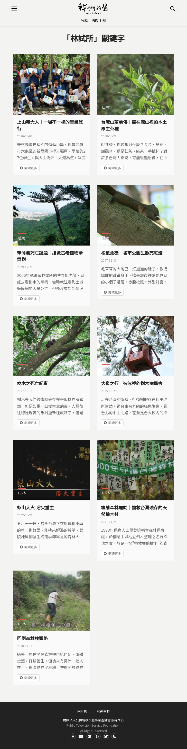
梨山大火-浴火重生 (35, 507)
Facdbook (73, 736)
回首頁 (82, 711)
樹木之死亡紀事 (32, 383)
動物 (106, 237)
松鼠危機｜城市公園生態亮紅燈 (131, 252)
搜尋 (173, 8)
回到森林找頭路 (32, 638)
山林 (22, 107)
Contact (89, 736)
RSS (114, 736)
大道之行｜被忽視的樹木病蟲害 (131, 383)
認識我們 (103, 711)
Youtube (81, 736)
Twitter (106, 736)
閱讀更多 (30, 168)
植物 (22, 237)
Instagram (98, 736)
